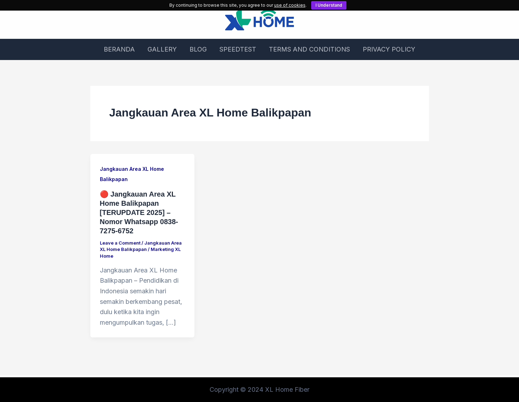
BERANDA (119, 49)
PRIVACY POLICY (389, 49)
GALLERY (162, 49)
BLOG (198, 49)
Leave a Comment (120, 243)
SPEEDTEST (237, 49)
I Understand (328, 5)
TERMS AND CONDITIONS (309, 49)
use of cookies (290, 5)
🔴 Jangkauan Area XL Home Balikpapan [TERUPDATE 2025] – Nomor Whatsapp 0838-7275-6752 (139, 212)
